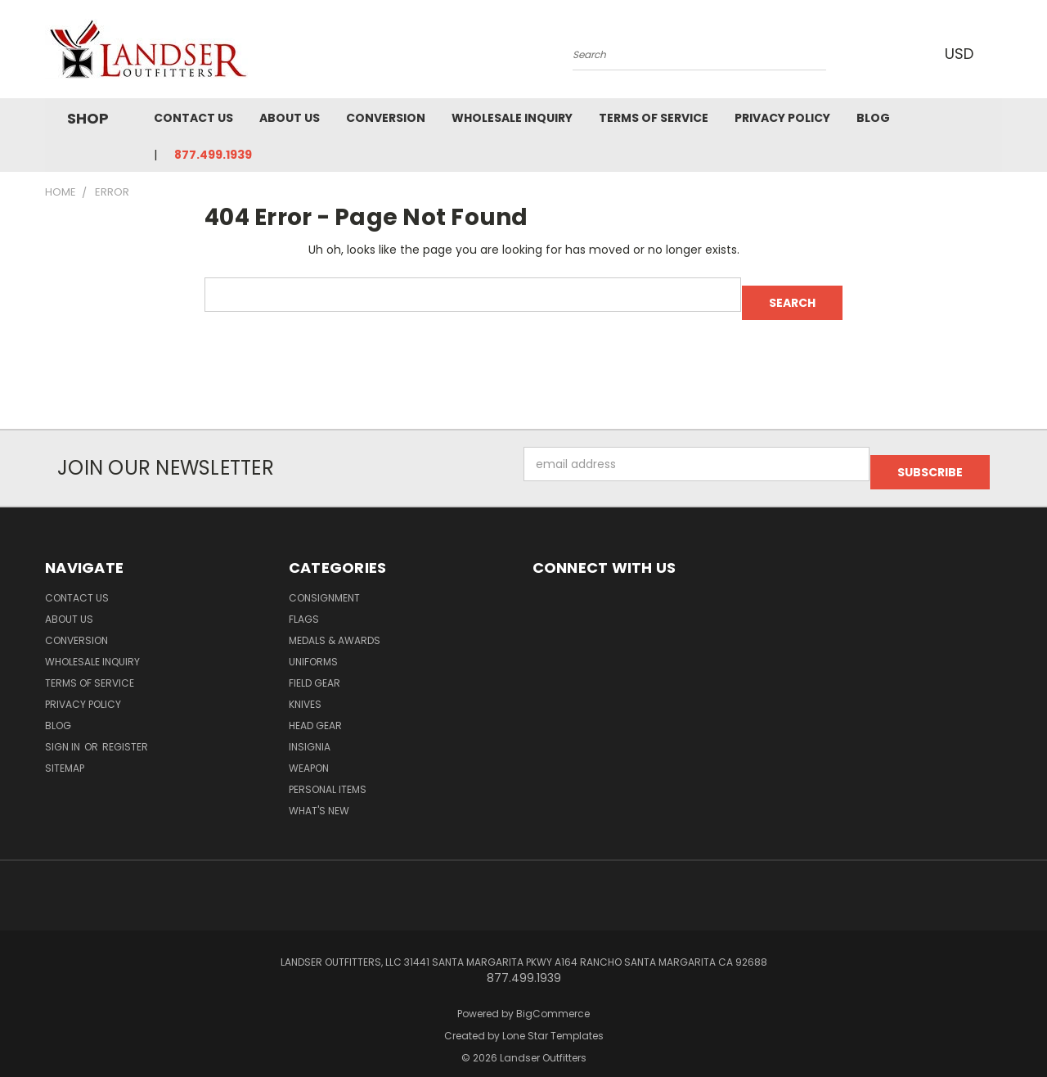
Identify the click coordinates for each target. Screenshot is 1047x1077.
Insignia (309, 730)
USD (956, 53)
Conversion (385, 118)
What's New (319, 794)
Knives (305, 688)
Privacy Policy (782, 118)
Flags (304, 603)
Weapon (309, 752)
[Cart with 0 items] (998, 53)
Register (125, 730)
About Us (289, 118)
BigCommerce (553, 997)
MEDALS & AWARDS (334, 624)
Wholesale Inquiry (512, 118)
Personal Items (327, 773)
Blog (873, 118)
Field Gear (314, 667)
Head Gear (315, 709)
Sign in (64, 730)
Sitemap (64, 752)
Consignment (324, 581)
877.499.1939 (213, 154)
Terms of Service (653, 118)
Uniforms (313, 645)
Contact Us (193, 118)
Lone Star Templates (553, 1019)
